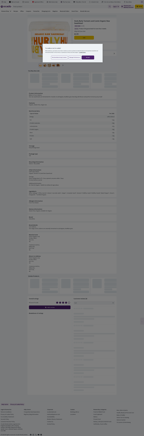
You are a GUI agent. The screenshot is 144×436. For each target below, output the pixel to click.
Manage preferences (74, 57)
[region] (72, 53)
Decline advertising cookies (59, 57)
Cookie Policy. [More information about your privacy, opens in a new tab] (82, 52)
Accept (88, 57)
